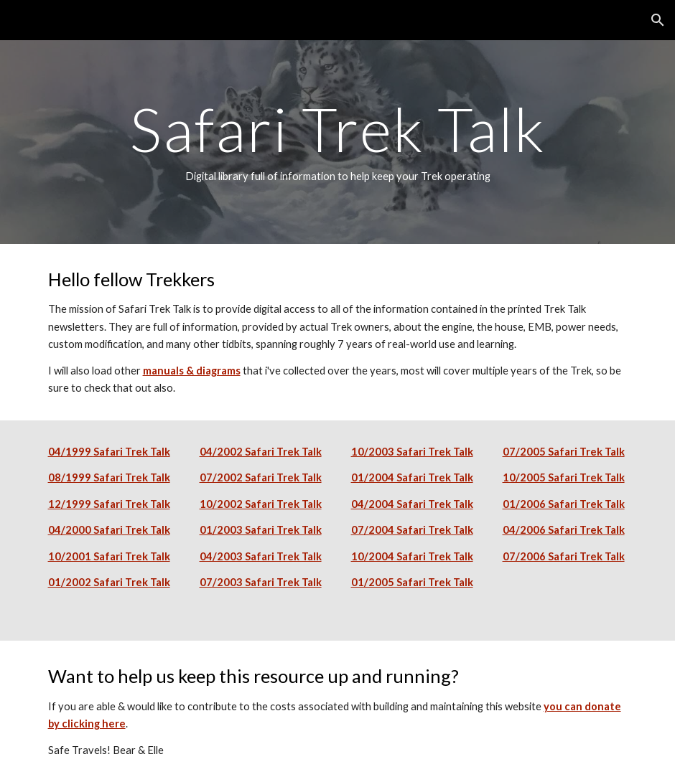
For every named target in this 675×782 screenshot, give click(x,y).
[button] (658, 20)
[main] (337, 142)
